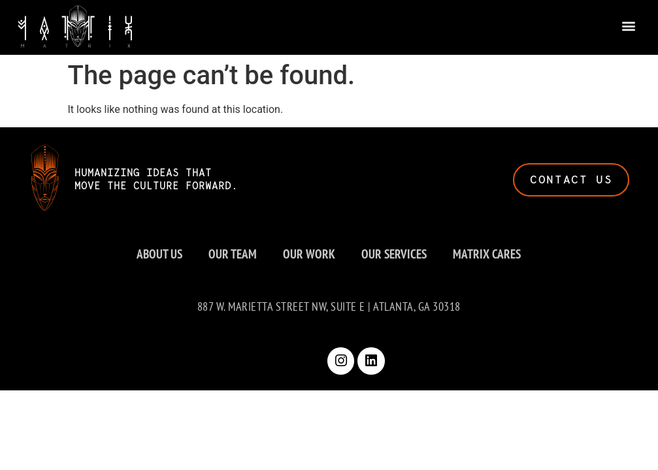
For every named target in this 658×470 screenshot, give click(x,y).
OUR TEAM (232, 253)
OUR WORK (309, 253)
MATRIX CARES (487, 253)
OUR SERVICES (394, 253)
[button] (629, 24)
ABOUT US (159, 253)
